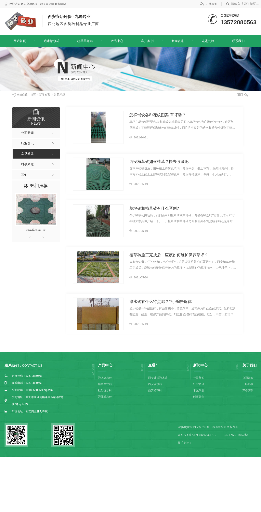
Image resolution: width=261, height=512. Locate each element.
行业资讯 (198, 384)
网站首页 (19, 41)
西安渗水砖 (155, 384)
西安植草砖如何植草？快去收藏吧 (159, 161)
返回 (242, 94)
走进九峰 (208, 41)
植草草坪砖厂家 (36, 229)
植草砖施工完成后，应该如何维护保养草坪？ (168, 255)
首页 (33, 94)
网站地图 (243, 434)
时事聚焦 (198, 396)
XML (233, 434)
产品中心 (117, 41)
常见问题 (59, 94)
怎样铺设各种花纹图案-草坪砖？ (157, 115)
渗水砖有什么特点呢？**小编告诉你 (160, 301)
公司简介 (248, 377)
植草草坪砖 (85, 41)
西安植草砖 (155, 390)
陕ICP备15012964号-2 (202, 434)
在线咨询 (211, 4)
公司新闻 (198, 377)
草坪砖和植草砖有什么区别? (154, 208)
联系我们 (238, 41)
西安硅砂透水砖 (157, 377)
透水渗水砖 (51, 41)
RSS (225, 434)
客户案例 (147, 41)
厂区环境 (248, 384)
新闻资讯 (177, 41)
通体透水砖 (105, 396)
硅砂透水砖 (105, 390)
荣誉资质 (248, 390)
